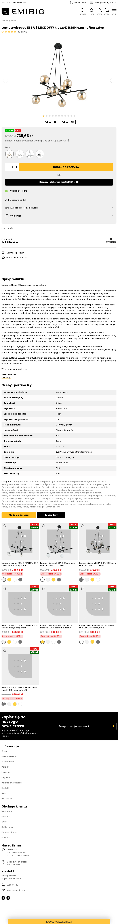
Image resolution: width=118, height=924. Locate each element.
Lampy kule (104, 504)
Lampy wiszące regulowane (84, 504)
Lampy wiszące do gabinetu (88, 492)
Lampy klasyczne (35, 504)
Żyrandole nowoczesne (13, 504)
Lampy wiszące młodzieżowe (48, 501)
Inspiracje (6, 772)
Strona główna (9, 20)
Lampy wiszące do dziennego (50, 498)
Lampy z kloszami (84, 501)
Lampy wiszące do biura (14, 484)
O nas (4, 751)
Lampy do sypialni (99, 487)
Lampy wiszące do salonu (76, 487)
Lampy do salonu (31, 487)
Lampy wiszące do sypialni (37, 490)
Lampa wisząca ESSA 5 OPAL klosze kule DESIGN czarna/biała (96, 626)
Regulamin (7, 777)
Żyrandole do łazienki (81, 490)
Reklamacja (7, 827)
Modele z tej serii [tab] (19, 515)
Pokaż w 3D (50, 122)
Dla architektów (9, 756)
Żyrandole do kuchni (55, 484)
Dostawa (6, 837)
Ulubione (6, 816)
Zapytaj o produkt (15, 252)
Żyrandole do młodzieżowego (17, 501)
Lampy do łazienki (61, 490)
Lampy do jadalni (101, 484)
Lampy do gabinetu (39, 492)
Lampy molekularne (11, 506)
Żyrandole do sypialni (12, 490)
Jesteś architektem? (12, 2)
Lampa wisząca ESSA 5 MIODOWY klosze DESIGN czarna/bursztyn (56, 626)
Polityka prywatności (12, 782)
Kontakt (5, 788)
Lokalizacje (7, 798)
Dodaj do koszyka (66, 167)
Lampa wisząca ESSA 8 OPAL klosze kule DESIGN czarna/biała (57, 564)
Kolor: (7, 147)
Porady (5, 766)
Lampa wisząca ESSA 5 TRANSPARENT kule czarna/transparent (20, 626)
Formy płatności (9, 832)
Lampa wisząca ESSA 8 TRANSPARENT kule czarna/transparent (20, 564)
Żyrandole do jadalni (12, 487)
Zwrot (4, 821)
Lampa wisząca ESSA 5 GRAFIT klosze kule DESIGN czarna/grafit (20, 688)
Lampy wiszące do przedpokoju (70, 495)
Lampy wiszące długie (34, 506)
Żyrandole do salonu (52, 487)
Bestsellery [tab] (51, 515)
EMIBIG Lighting (10, 242)
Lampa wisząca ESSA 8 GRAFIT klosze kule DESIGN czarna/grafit (97, 564)
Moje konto (7, 811)
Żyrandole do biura (96, 481)
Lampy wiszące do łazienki (15, 492)
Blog (4, 793)
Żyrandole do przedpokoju (39, 495)
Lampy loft (69, 501)
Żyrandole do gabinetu (61, 492)
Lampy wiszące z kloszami (26, 481)
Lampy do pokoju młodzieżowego (83, 498)
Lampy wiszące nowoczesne (54, 481)
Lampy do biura (78, 481)
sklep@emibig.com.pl (105, 2)
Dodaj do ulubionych (16, 257)
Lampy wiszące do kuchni (79, 484)
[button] (7, 167)
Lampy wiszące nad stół (57, 504)
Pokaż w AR (67, 122)
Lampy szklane (53, 506)
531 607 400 (80, 2)
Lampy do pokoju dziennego (101, 495)
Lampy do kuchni (35, 484)
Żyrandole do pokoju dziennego (18, 498)
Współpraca (8, 761)
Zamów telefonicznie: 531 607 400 (59, 182)
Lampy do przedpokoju (13, 495)
